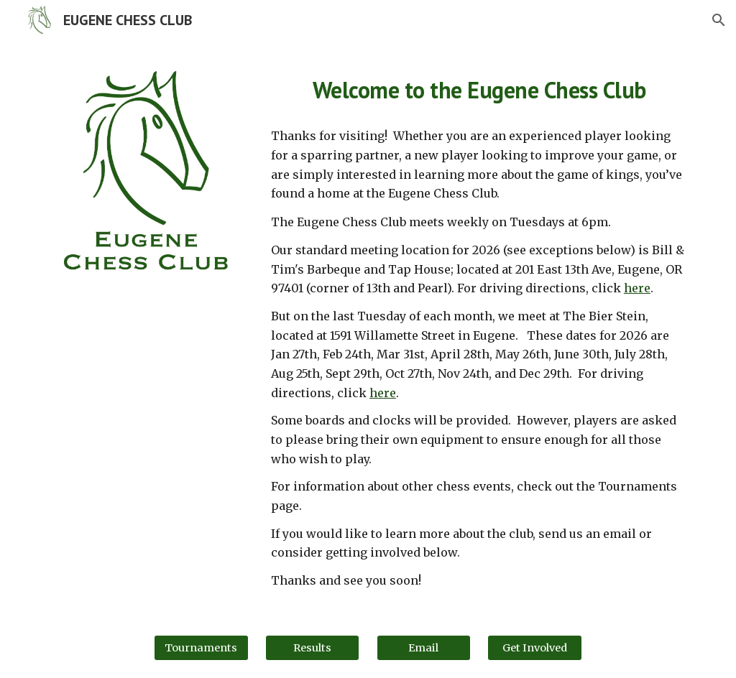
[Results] (312, 647)
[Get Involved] (534, 647)
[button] (719, 20)
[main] (479, 86)
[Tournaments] (201, 647)
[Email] (423, 647)
